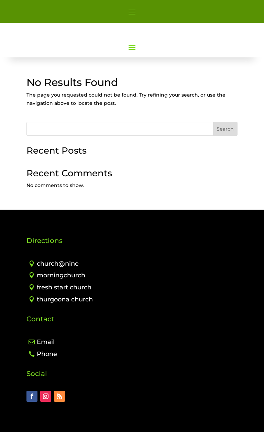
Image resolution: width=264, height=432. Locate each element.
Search (225, 129)
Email (46, 342)
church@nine (58, 263)
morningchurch (61, 275)
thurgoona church (65, 299)
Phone (47, 354)
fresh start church (64, 287)
